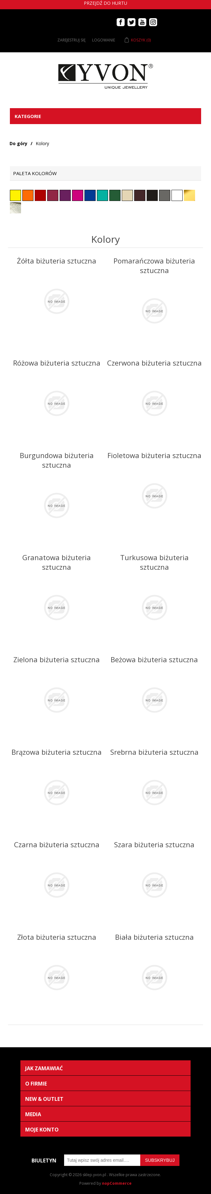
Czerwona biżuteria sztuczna (154, 362)
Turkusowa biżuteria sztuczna (154, 562)
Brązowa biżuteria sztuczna (56, 752)
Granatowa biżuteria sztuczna (56, 562)
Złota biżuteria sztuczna (56, 937)
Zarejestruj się (71, 40)
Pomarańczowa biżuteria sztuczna (154, 265)
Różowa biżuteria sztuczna (56, 362)
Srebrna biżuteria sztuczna (154, 752)
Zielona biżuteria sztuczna (56, 659)
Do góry (18, 143)
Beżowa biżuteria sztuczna (154, 659)
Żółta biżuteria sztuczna (56, 260)
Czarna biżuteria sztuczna (56, 844)
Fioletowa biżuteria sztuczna (154, 455)
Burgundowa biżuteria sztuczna (57, 460)
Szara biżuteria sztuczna (154, 844)
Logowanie (103, 40)
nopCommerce (117, 1183)
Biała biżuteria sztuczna (154, 937)
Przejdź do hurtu (105, 3)
